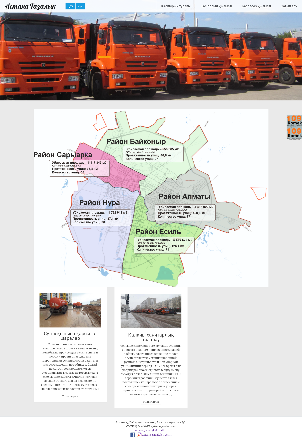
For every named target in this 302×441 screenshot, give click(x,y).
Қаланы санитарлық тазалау (151, 337)
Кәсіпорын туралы (176, 6)
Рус (80, 6)
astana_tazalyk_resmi (157, 434)
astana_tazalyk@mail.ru (151, 430)
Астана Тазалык (30, 6)
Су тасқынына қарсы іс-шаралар (70, 336)
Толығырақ (70, 396)
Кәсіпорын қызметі (216, 6)
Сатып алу (289, 6)
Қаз (70, 6)
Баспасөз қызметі (256, 6)
